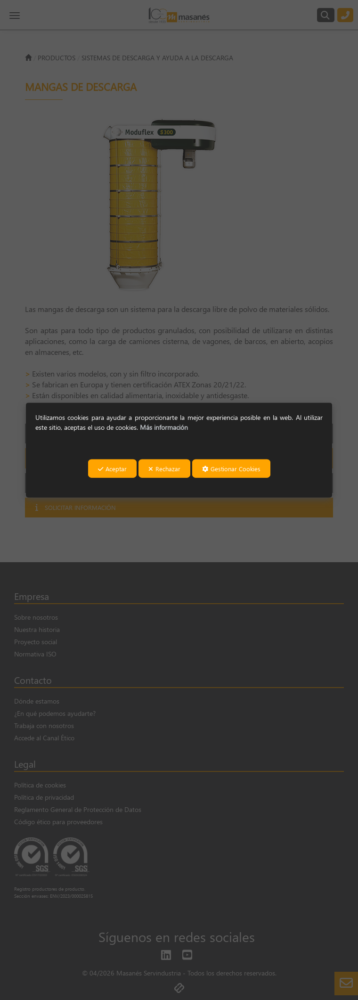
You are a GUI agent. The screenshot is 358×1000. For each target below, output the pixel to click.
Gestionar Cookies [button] (231, 468)
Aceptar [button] (112, 468)
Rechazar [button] (164, 468)
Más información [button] (164, 427)
